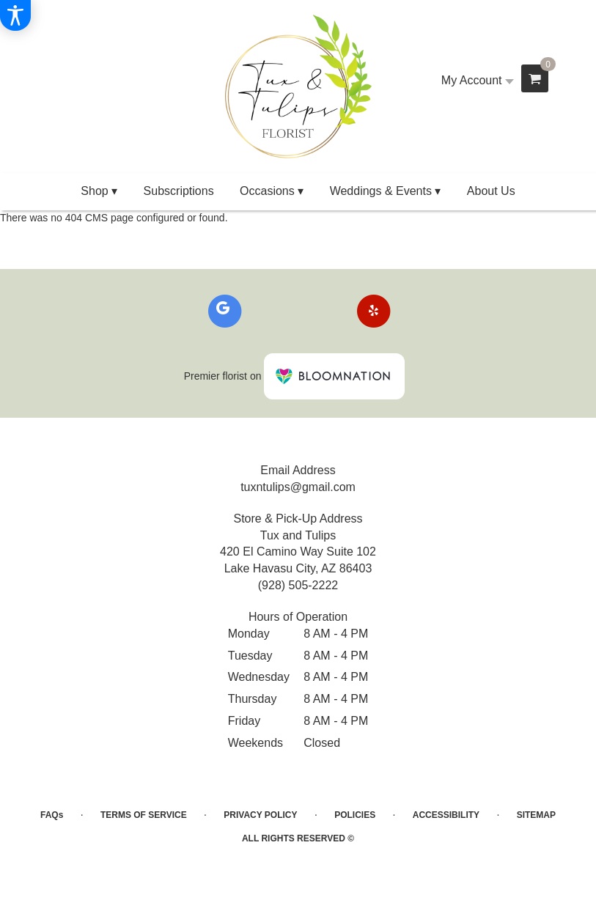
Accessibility (446, 815)
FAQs (51, 815)
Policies (354, 815)
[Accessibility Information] (15, 15)
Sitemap (536, 815)
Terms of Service (143, 815)
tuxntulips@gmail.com (298, 487)
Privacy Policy (260, 815)
